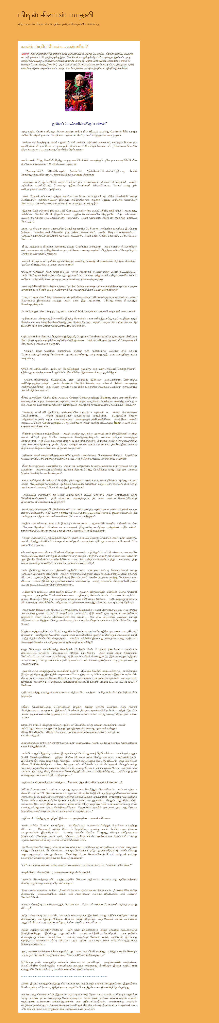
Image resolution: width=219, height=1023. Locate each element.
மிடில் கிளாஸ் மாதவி (56, 14)
